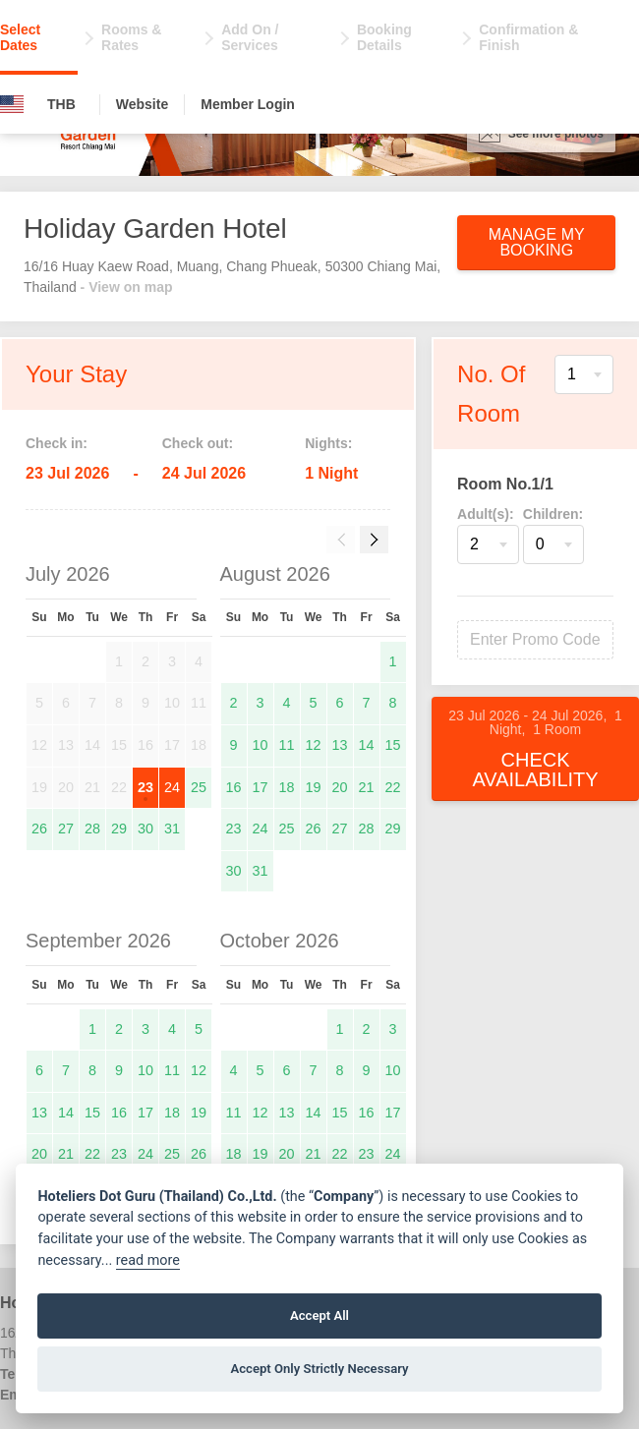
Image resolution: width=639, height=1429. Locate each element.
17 (260, 787)
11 (287, 745)
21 (367, 787)
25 (198, 787)
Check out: (197, 443)
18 (287, 787)
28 (92, 828)
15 (393, 745)
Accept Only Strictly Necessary (319, 1368)
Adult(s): (485, 514)
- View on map (127, 287)
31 (172, 828)
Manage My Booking (537, 242)
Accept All (319, 1315)
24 (172, 787)
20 (340, 787)
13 (340, 745)
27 (66, 828)
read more (148, 1260)
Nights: (328, 443)
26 (39, 828)
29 (119, 828)
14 (367, 745)
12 (313, 745)
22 (393, 787)
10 (260, 745)
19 (313, 787)
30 (145, 828)
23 (145, 787)
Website (142, 104)
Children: (553, 514)
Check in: (56, 443)
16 (234, 787)
